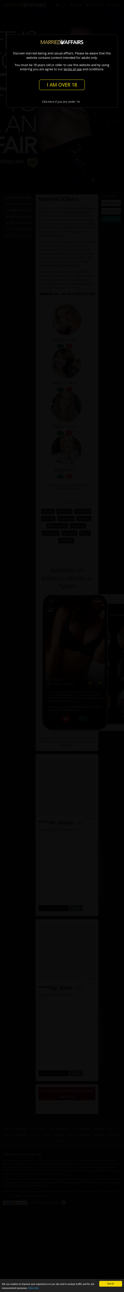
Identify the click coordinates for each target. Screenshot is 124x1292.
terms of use (73, 69)
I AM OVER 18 (62, 84)
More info (33, 1288)
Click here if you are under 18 (61, 101)
